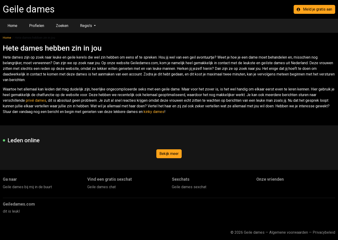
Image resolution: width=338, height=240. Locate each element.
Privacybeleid (324, 232)
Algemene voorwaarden (288, 232)
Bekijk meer (169, 153)
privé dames (36, 100)
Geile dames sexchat (189, 187)
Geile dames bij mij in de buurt (27, 187)
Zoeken (62, 25)
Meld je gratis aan (314, 9)
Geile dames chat (101, 187)
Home (12, 25)
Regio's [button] (86, 25)
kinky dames (154, 111)
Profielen (36, 25)
